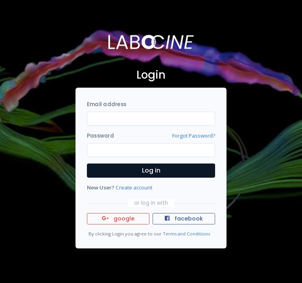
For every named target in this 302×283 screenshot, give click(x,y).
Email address (106, 104)
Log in (151, 170)
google (118, 218)
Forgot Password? (193, 135)
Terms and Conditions (186, 234)
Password (100, 136)
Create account (134, 187)
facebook (184, 218)
